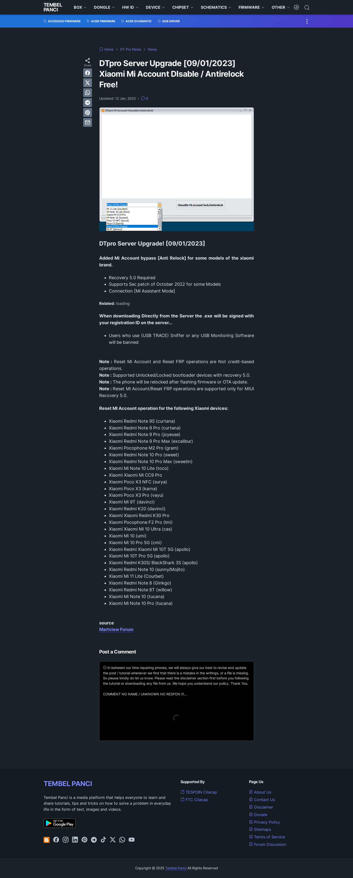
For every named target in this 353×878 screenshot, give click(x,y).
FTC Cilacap (194, 799)
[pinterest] (87, 112)
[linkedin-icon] (75, 840)
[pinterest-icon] (84, 840)
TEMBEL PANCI (68, 784)
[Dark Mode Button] (296, 7)
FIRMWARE (249, 7)
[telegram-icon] (94, 840)
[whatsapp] (87, 92)
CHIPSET (180, 7)
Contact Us (262, 799)
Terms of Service (267, 836)
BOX (78, 7)
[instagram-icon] (65, 840)
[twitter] (87, 82)
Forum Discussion (267, 844)
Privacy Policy (264, 822)
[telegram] (87, 102)
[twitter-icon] (113, 840)
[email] (87, 122)
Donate (258, 814)
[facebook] (87, 72)
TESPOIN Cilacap (198, 792)
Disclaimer (261, 807)
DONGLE (102, 7)
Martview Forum (116, 629)
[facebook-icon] (56, 840)
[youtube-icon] (132, 840)
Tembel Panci (53, 7)
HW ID (128, 7)
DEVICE (153, 7)
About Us (260, 792)
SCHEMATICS (214, 7)
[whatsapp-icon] (122, 840)
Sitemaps (260, 829)
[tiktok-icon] (103, 840)
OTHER (278, 7)
